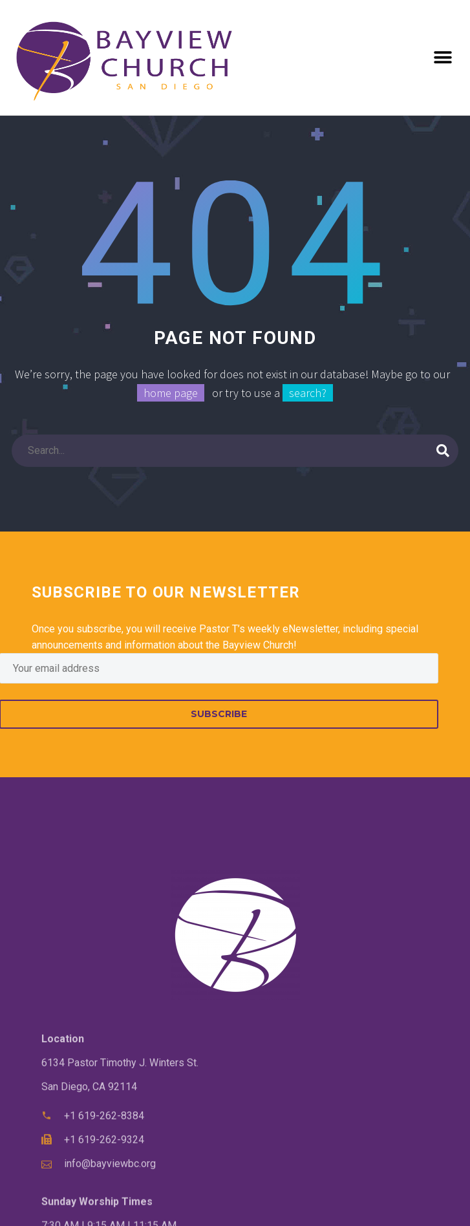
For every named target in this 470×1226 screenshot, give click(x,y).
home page (171, 392)
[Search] (235, 451)
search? (307, 392)
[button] (442, 57)
